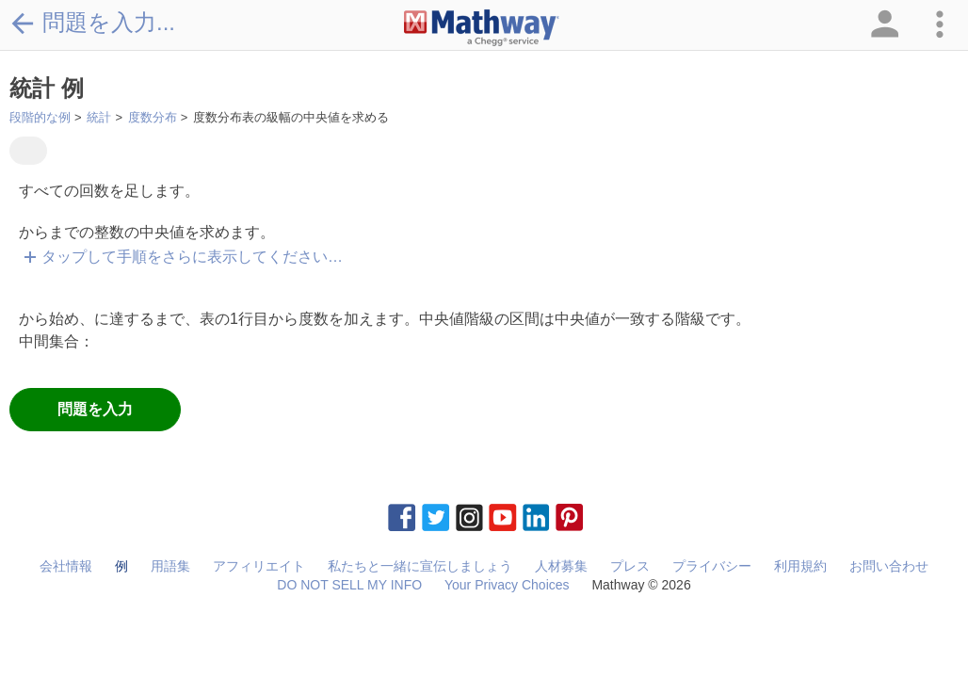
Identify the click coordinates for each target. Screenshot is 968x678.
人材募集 (561, 565)
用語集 (170, 565)
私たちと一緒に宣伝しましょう (420, 565)
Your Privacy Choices (507, 584)
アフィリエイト (259, 565)
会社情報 (66, 565)
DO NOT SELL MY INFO (349, 584)
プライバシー (711, 565)
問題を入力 (95, 409)
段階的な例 (40, 117)
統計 (99, 117)
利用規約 (800, 565)
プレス (630, 565)
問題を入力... (92, 23)
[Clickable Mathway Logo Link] (481, 28)
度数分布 (152, 117)
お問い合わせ (888, 565)
